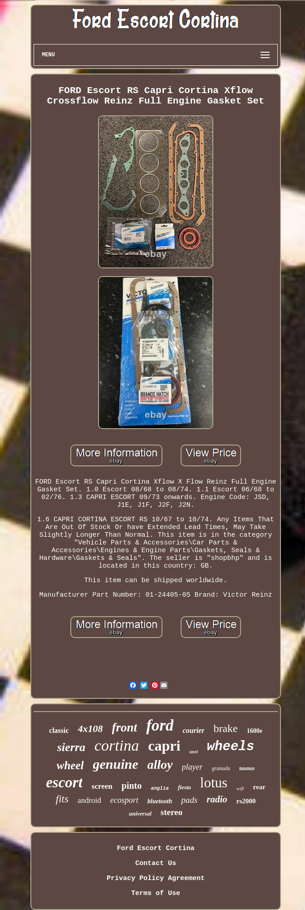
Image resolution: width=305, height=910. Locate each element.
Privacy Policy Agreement (156, 878)
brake (225, 728)
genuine (115, 764)
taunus (247, 768)
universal (140, 813)
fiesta (184, 787)
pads (189, 800)
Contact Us (155, 863)
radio (217, 799)
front (125, 727)
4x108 (90, 728)
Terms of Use (155, 893)
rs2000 (246, 801)
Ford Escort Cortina (155, 848)
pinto (132, 786)
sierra (71, 747)
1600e (254, 730)
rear (259, 787)
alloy (160, 764)
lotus (213, 783)
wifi (240, 788)
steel (193, 751)
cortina (116, 745)
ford (159, 725)
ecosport (124, 800)
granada (221, 768)
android (89, 800)
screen (102, 786)
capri (164, 745)
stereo (171, 812)
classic (59, 730)
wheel (70, 765)
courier (193, 730)
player (192, 767)
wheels (230, 746)
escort (64, 782)
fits (62, 799)
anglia (160, 788)
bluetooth (160, 801)
